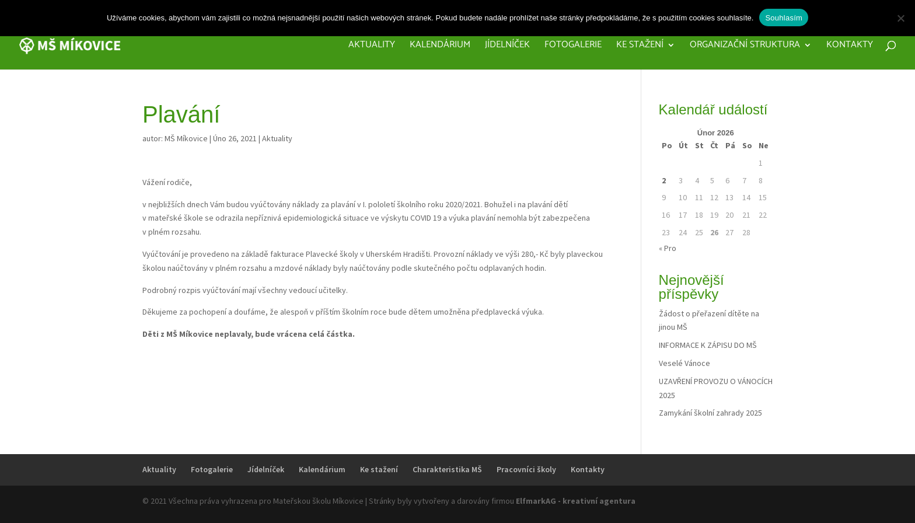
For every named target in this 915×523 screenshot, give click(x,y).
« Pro (667, 248)
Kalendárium (440, 47)
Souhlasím (783, 17)
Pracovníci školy (526, 469)
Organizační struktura (745, 47)
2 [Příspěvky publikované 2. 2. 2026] (664, 180)
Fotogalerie (573, 47)
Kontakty (849, 47)
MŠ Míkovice (186, 138)
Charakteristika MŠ (447, 469)
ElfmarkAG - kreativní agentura (575, 501)
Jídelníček (507, 47)
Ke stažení (639, 47)
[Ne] (900, 18)
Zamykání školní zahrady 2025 (710, 412)
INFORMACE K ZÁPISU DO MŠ (708, 345)
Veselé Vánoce (684, 363)
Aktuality (371, 47)
